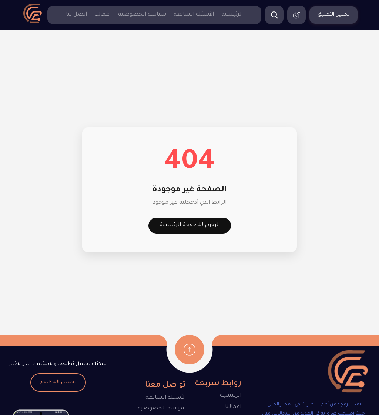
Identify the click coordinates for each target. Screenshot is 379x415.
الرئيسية (232, 15)
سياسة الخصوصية (142, 15)
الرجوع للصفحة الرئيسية (190, 225)
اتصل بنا (76, 15)
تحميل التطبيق (58, 382)
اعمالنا (102, 15)
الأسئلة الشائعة (194, 15)
